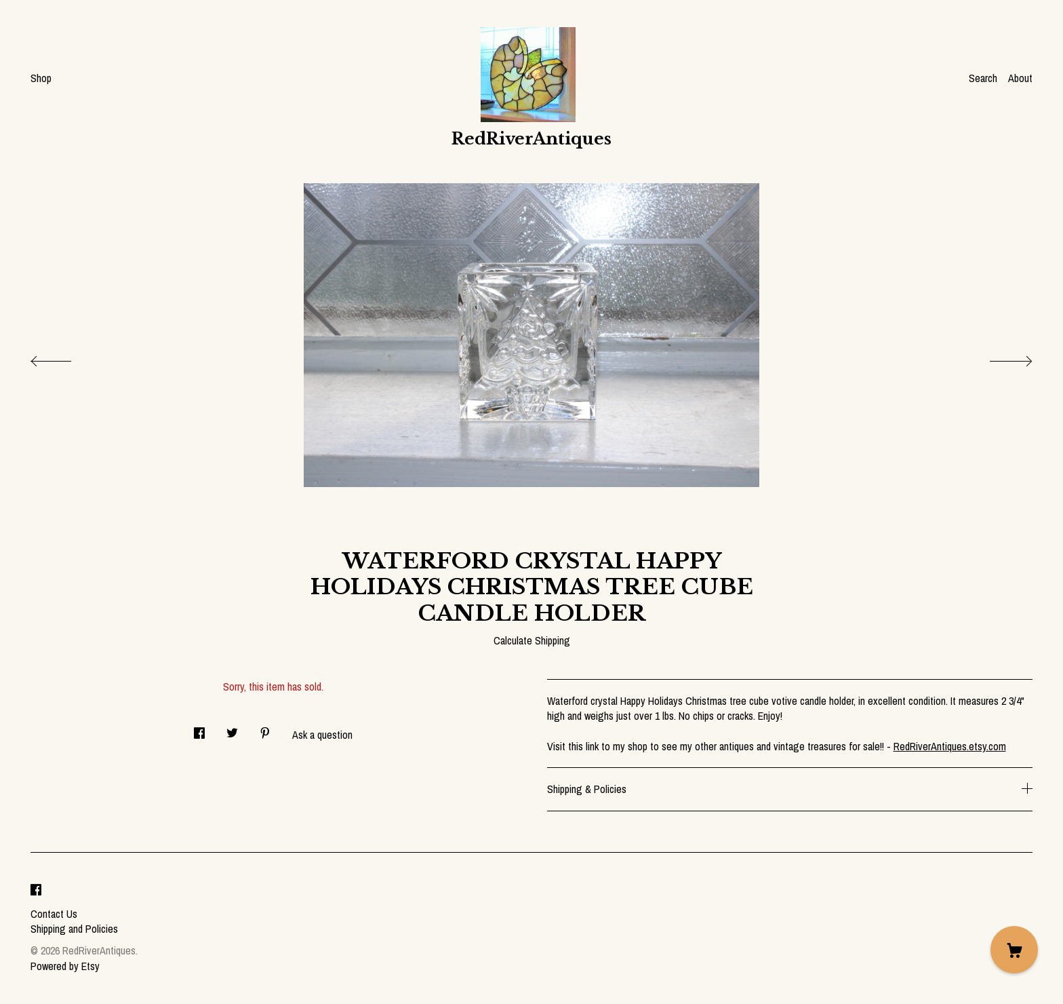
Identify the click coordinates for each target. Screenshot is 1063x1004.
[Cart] (1014, 949)
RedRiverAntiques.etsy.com (950, 746)
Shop (41, 78)
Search (983, 78)
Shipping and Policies (74, 928)
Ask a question (322, 734)
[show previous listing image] (64, 357)
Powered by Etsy (65, 966)
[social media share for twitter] (232, 729)
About (1020, 78)
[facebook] (36, 890)
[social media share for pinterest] (265, 729)
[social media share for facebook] (199, 729)
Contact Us (54, 913)
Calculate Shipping (532, 640)
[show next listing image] (998, 357)
